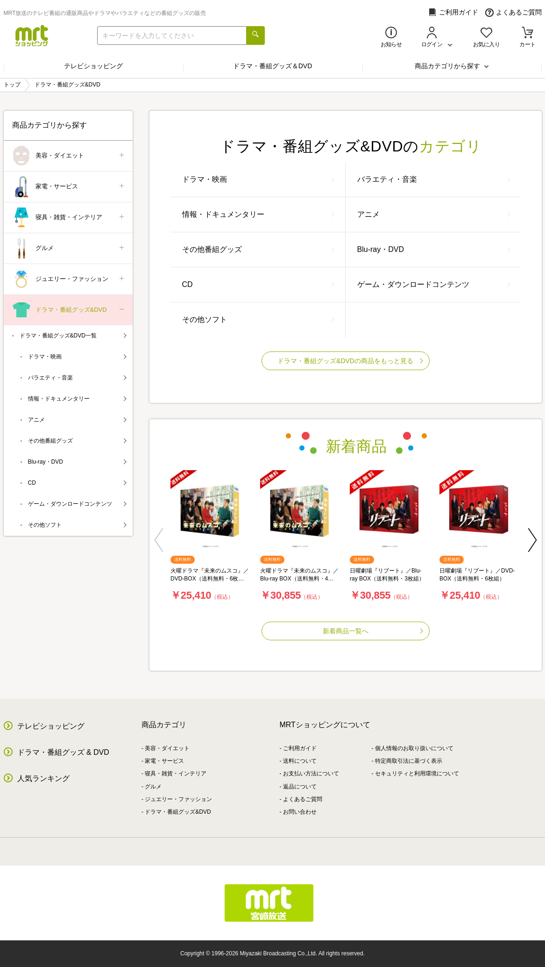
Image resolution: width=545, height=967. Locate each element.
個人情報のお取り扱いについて (414, 748)
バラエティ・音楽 (433, 179)
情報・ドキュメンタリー (258, 214)
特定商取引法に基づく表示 (408, 761)
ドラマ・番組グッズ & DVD (63, 752)
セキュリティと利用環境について (417, 773)
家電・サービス (69, 186)
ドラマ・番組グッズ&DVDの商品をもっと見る (350, 361)
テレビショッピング (93, 66)
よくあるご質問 (513, 12)
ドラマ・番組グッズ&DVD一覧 (73, 335)
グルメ (69, 248)
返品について (300, 786)
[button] (158, 540)
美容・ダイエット (69, 155)
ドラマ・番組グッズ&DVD (69, 310)
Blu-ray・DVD (433, 249)
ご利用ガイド (453, 12)
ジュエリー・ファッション (69, 279)
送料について (300, 761)
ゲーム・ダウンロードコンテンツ (433, 284)
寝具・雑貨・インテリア (69, 217)
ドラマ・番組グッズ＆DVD (272, 66)
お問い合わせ (300, 812)
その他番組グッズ (258, 249)
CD (258, 284)
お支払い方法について (311, 773)
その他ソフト (258, 319)
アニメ (433, 214)
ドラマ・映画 (258, 179)
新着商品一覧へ (373, 631)
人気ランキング (43, 778)
